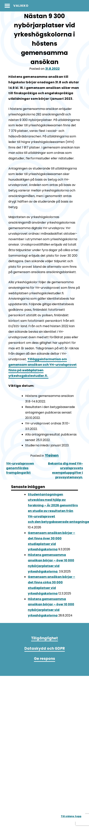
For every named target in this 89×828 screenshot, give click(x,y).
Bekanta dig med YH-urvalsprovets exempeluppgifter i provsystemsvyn (65, 470)
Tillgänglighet (44, 638)
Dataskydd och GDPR (44, 648)
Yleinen (52, 455)
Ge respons (44, 658)
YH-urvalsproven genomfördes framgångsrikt (20, 468)
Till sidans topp (71, 816)
